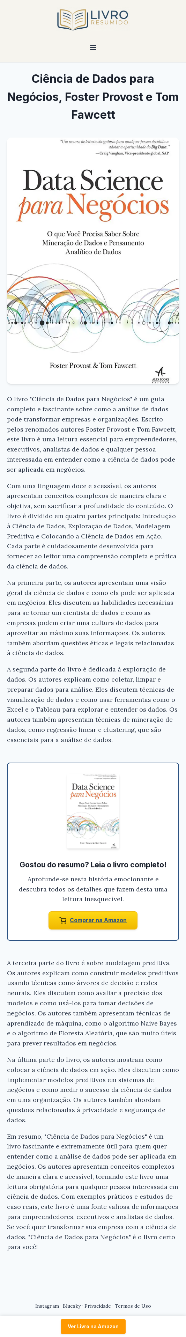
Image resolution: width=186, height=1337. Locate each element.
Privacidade (97, 1306)
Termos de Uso (133, 1306)
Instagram (47, 1306)
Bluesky (72, 1306)
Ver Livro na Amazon (93, 1326)
